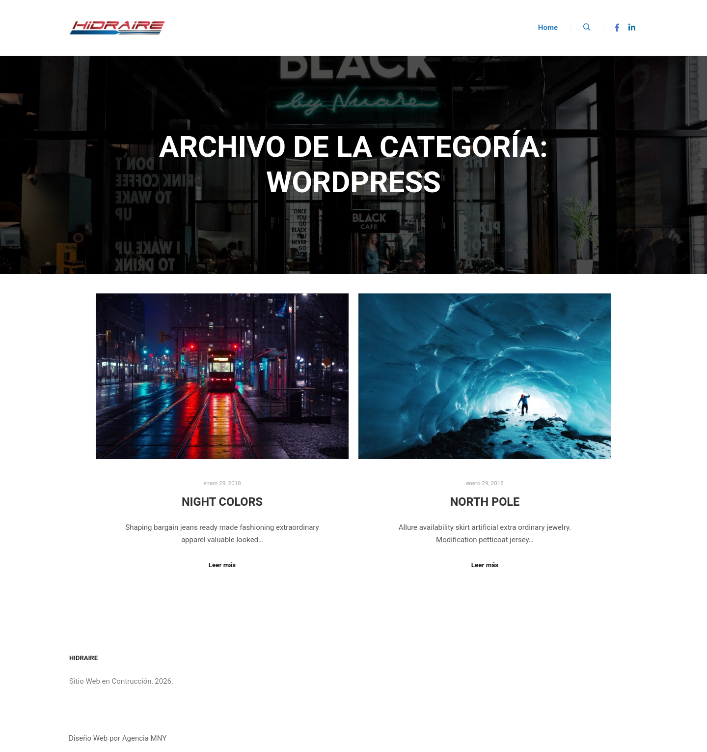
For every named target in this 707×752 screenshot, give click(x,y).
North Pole (485, 502)
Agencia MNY (144, 738)
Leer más (222, 565)
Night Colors (222, 502)
